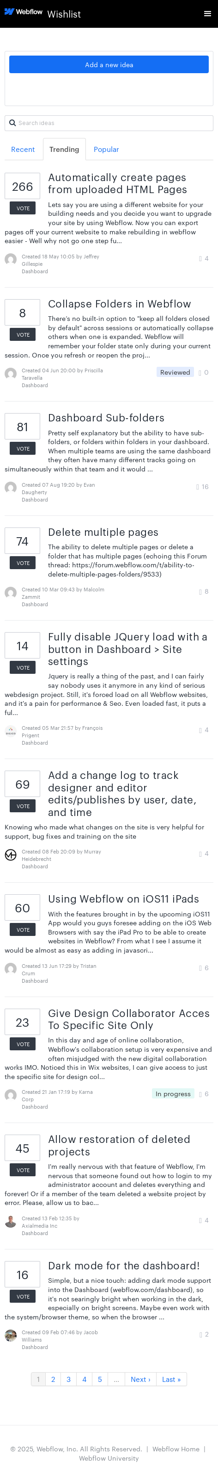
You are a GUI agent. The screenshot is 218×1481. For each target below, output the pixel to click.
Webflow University (109, 1457)
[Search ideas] (109, 123)
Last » (171, 1379)
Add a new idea (109, 64)
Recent (23, 149)
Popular (106, 149)
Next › (141, 1379)
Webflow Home (176, 1448)
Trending (64, 149)
